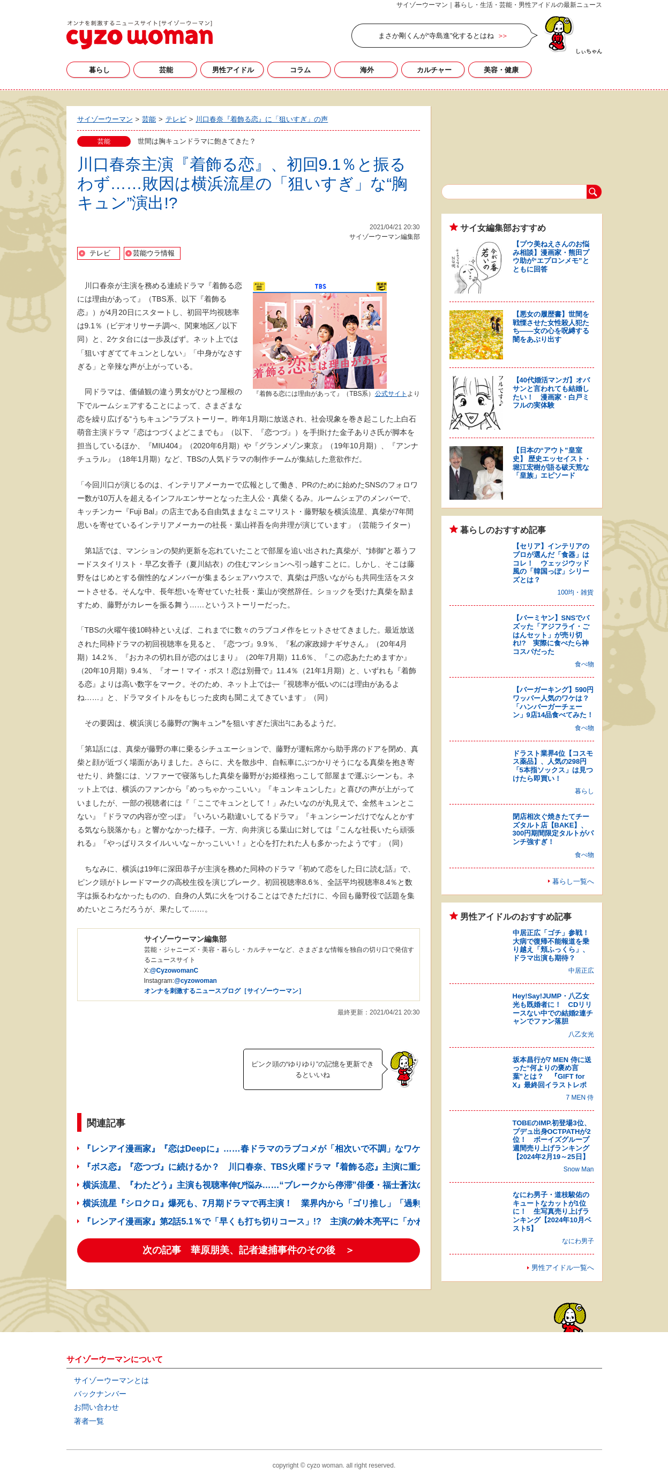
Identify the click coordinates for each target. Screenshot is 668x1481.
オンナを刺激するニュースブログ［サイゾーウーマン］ (224, 991)
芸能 (166, 70)
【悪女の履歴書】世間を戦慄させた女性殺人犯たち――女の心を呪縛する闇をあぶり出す (551, 326)
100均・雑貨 (575, 592)
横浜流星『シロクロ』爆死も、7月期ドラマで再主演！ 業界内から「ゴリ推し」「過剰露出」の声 (273, 1203)
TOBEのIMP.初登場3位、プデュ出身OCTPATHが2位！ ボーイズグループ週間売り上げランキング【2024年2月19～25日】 (552, 1139)
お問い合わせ (96, 1407)
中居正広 (581, 970)
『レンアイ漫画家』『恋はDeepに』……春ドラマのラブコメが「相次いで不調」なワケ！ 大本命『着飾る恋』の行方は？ (320, 1148)
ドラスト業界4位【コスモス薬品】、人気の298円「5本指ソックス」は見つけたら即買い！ (553, 766)
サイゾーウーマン (139, 34)
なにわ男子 (578, 1241)
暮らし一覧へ (573, 881)
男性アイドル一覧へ (562, 1268)
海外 (367, 70)
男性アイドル (233, 70)
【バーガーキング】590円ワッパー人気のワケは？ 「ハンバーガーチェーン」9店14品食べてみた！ (554, 702)
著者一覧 (89, 1421)
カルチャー (434, 70)
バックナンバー (100, 1393)
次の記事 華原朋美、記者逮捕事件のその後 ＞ (248, 1250)
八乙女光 (581, 1034)
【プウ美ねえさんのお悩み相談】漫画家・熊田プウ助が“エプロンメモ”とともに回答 (551, 256)
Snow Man (579, 1169)
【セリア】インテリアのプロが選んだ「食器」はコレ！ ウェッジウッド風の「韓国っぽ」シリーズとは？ (551, 562)
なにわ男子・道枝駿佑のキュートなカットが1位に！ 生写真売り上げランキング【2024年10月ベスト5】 (552, 1211)
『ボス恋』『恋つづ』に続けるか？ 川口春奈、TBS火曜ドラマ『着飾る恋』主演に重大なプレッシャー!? (287, 1166)
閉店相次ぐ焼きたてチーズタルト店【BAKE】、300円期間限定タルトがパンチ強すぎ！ (553, 829)
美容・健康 (501, 70)
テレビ (99, 253)
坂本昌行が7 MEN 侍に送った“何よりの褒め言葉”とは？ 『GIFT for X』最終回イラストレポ (552, 1072)
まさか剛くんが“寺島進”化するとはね (436, 36)
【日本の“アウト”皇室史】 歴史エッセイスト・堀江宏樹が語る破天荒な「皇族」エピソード (552, 462)
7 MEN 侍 (580, 1097)
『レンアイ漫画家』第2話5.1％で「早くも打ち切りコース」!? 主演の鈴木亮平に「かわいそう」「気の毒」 (291, 1221)
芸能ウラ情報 (154, 253)
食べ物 (584, 664)
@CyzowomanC (174, 970)
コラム (300, 70)
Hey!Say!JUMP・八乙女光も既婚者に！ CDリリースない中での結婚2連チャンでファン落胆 (553, 1008)
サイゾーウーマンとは (111, 1380)
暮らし (99, 70)
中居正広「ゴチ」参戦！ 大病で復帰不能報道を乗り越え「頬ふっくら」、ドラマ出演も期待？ (554, 945)
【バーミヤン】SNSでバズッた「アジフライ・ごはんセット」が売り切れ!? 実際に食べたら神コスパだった (551, 634)
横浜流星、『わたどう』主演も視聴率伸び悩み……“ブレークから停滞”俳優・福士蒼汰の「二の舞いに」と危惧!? (300, 1185)
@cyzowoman (195, 980)
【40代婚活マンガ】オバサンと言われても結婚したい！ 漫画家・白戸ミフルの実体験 (551, 392)
